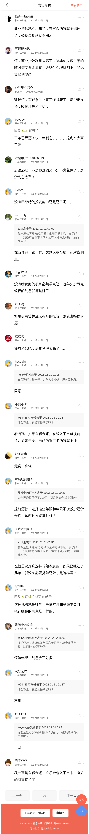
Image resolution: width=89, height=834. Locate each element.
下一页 (72, 795)
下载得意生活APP (35, 812)
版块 (81, 811)
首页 (81, 799)
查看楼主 (76, 5)
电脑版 (60, 812)
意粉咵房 (44, 5)
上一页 (17, 795)
